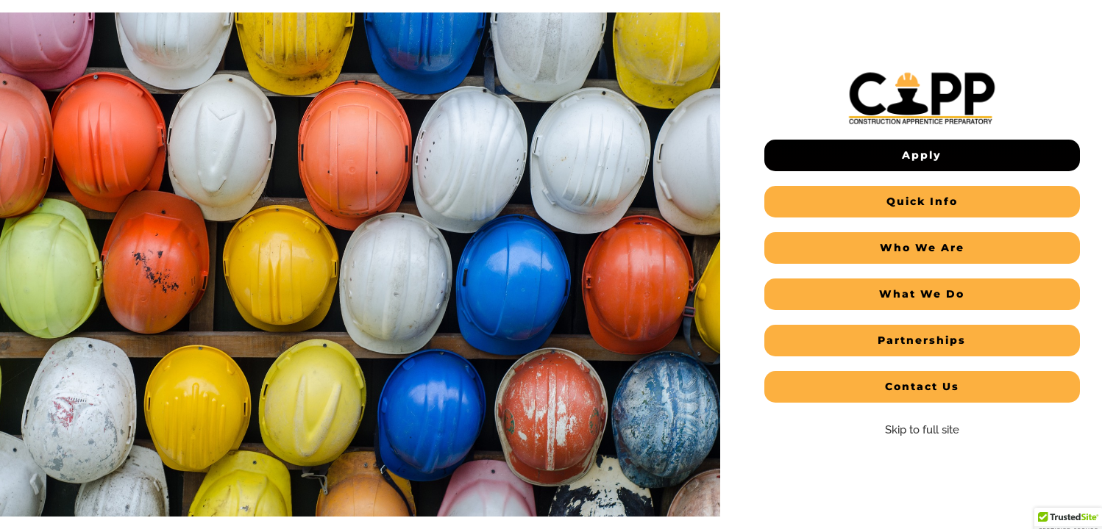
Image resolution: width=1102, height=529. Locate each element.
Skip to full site (922, 429)
